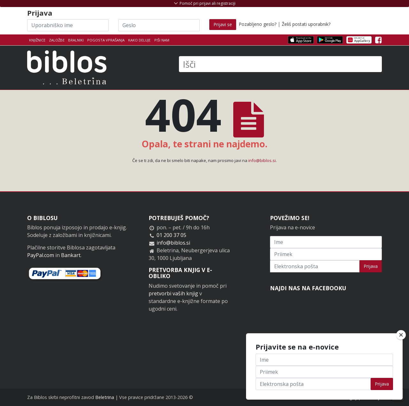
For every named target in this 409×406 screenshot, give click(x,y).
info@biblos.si (262, 160)
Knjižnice (37, 40)
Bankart (71, 255)
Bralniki (76, 40)
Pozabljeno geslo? (257, 24)
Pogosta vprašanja (106, 40)
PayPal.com (40, 255)
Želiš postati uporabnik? (306, 24)
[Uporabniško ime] (68, 25)
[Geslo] (159, 25)
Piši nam (161, 40)
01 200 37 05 (171, 235)
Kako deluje (139, 40)
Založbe (57, 40)
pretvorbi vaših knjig (173, 293)
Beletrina (104, 397)
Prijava (371, 266)
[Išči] (280, 64)
